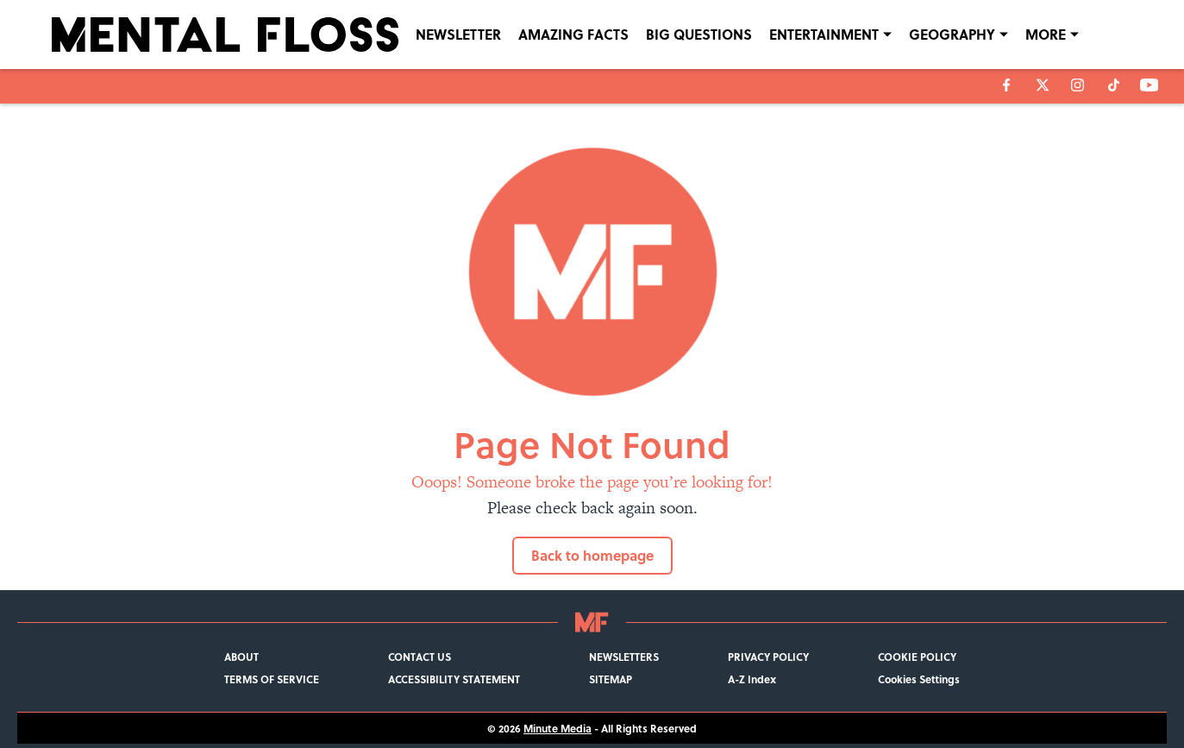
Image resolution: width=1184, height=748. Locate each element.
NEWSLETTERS (624, 656)
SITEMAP (610, 679)
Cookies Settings (919, 679)
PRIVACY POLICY (768, 656)
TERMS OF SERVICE (271, 679)
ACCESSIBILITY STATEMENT (454, 679)
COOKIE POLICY (917, 656)
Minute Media (557, 728)
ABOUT (241, 656)
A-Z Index (752, 679)
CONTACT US (419, 656)
